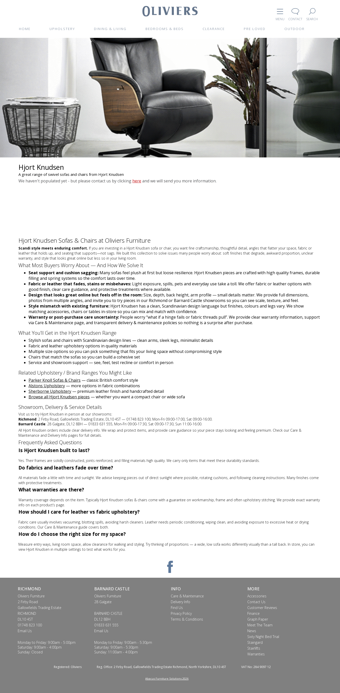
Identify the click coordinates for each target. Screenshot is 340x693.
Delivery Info (180, 601)
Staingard (255, 642)
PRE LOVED (254, 28)
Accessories (256, 596)
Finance (253, 613)
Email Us (25, 630)
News (251, 630)
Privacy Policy (181, 613)
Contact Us (256, 601)
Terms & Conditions (187, 619)
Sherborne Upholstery (50, 391)
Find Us (177, 607)
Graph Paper (257, 619)
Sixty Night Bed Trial (263, 636)
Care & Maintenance (187, 596)
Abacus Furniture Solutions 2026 (166, 678)
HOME (25, 28)
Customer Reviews (262, 607)
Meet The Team (260, 625)
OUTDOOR (294, 28)
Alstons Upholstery (47, 386)
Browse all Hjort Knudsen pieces (59, 397)
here (136, 181)
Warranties (256, 654)
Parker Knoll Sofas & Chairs (55, 380)
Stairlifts (253, 648)
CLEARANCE (214, 28)
